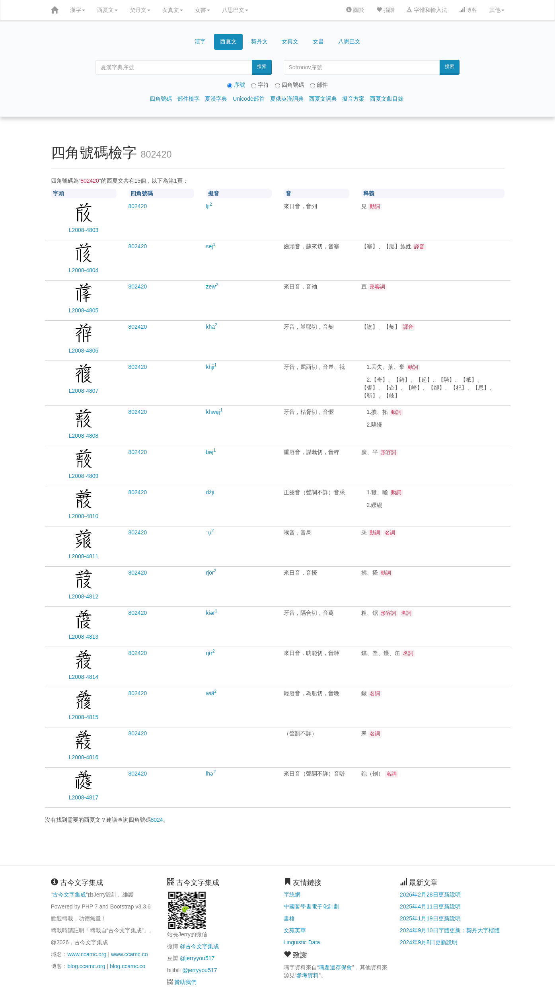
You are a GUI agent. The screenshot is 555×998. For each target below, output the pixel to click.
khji (211, 367)
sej (211, 246)
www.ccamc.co (129, 954)
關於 (355, 10)
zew (212, 286)
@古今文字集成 (199, 946)
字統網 (292, 894)
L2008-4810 (84, 516)
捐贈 (385, 10)
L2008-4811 (84, 556)
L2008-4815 (84, 717)
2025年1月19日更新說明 (430, 918)
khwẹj (214, 412)
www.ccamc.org (87, 954)
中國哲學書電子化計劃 (311, 906)
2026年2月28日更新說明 (430, 894)
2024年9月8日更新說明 (429, 942)
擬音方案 (353, 99)
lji (209, 206)
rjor (211, 572)
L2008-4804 (84, 270)
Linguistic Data (302, 942)
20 (138, 206)
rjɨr (210, 653)
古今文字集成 (69, 894)
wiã (211, 693)
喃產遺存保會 (335, 967)
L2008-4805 (84, 310)
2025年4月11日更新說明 (430, 906)
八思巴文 (235, 10)
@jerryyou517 (197, 958)
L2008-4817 (84, 797)
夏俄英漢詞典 (287, 99)
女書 (202, 10)
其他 (496, 10)
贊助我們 (185, 982)
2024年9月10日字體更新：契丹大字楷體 (450, 930)
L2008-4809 (84, 476)
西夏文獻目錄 (386, 99)
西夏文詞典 (323, 99)
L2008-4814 (84, 677)
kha (211, 327)
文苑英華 (295, 930)
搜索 (262, 66)
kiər (212, 613)
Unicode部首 (248, 99)
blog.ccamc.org (86, 966)
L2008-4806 (84, 350)
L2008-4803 (84, 230)
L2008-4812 (84, 596)
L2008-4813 (84, 636)
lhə (211, 773)
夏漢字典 (216, 99)
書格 (289, 918)
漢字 (77, 10)
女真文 (172, 10)
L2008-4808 (84, 436)
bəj (211, 452)
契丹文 (140, 10)
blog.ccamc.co (127, 966)
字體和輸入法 (427, 10)
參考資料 (307, 975)
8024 (157, 820)
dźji (210, 492)
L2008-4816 (84, 757)
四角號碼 (161, 99)
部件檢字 (188, 99)
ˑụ (210, 532)
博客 (468, 10)
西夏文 (107, 10)
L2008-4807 (84, 391)
